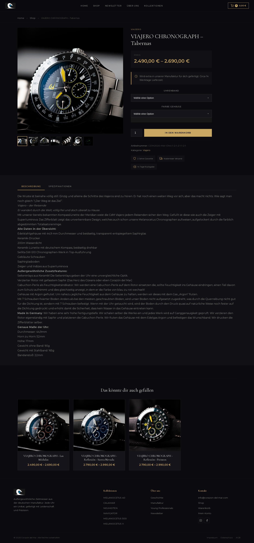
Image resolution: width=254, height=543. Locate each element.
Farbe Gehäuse (171, 106)
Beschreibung (31, 186)
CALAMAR (109, 503)
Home (84, 6)
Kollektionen (153, 6)
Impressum (212, 537)
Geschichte (157, 497)
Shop (96, 6)
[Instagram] (200, 520)
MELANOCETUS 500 (115, 518)
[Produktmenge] (136, 133)
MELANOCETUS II (113, 523)
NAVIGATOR (110, 513)
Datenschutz (227, 537)
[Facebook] (207, 520)
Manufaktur (157, 503)
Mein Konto (204, 513)
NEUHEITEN (110, 508)
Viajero (136, 29)
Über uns (133, 6)
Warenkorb (204, 508)
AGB (238, 537)
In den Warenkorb (178, 133)
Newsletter (113, 6)
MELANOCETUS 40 (114, 497)
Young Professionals (162, 508)
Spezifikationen (60, 186)
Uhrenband (171, 90)
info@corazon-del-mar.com (213, 497)
